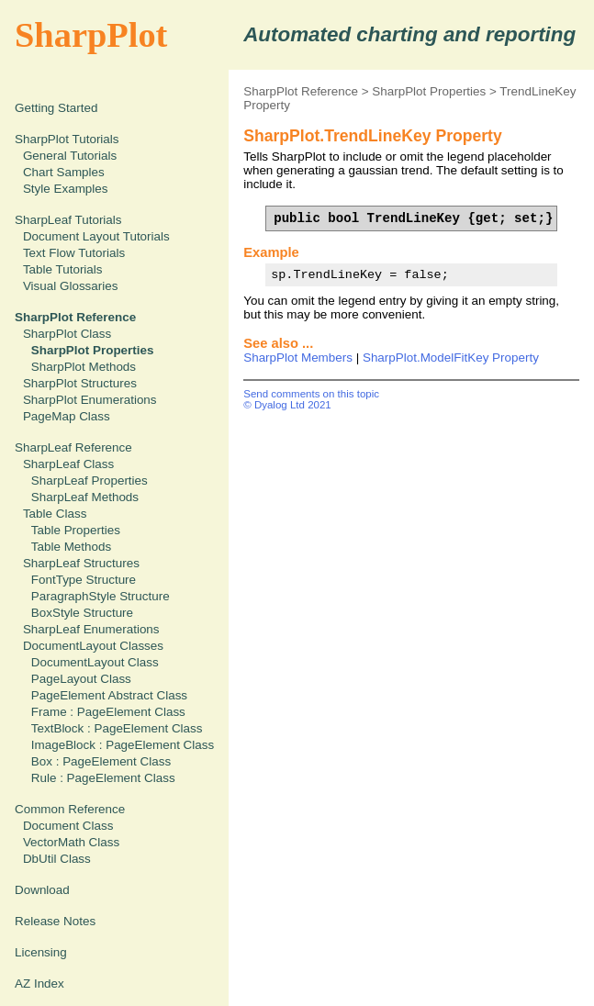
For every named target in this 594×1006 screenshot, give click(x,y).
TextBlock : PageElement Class (117, 728)
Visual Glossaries (70, 286)
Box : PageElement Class (101, 761)
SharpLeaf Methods (85, 497)
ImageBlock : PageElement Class (122, 745)
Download (42, 890)
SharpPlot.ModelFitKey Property (451, 357)
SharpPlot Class (67, 334)
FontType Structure (83, 580)
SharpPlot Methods (83, 367)
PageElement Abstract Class (109, 695)
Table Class (54, 513)
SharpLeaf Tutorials (68, 220)
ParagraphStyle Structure (100, 596)
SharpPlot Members (298, 357)
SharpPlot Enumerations (90, 400)
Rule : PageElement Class (103, 778)
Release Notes (55, 921)
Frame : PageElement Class (108, 712)
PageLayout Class (81, 679)
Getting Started (56, 108)
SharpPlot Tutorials (67, 139)
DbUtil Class (57, 859)
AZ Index (39, 983)
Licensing (41, 952)
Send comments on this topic (311, 393)
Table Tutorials (63, 269)
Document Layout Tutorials (96, 236)
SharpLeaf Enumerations (91, 629)
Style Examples (65, 189)
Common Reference (70, 809)
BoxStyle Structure (82, 613)
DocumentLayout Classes (93, 646)
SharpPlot (91, 35)
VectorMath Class (71, 842)
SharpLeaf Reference (73, 447)
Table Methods (71, 546)
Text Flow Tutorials (74, 253)
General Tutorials (70, 155)
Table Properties (75, 530)
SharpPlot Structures (80, 383)
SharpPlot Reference (300, 91)
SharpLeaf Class (68, 464)
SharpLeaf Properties (89, 480)
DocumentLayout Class (95, 662)
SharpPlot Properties (429, 91)
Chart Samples (64, 172)
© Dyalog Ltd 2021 (287, 404)
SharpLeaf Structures (81, 563)
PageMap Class (66, 416)
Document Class (68, 826)
